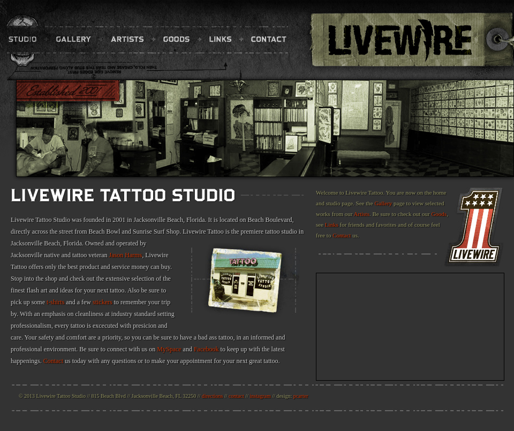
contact (236, 396)
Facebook (206, 349)
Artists (361, 214)
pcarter (300, 396)
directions (212, 396)
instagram (260, 396)
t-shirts (55, 302)
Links (331, 224)
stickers (102, 302)
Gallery (383, 203)
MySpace (169, 349)
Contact (53, 361)
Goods (439, 214)
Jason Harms (125, 255)
